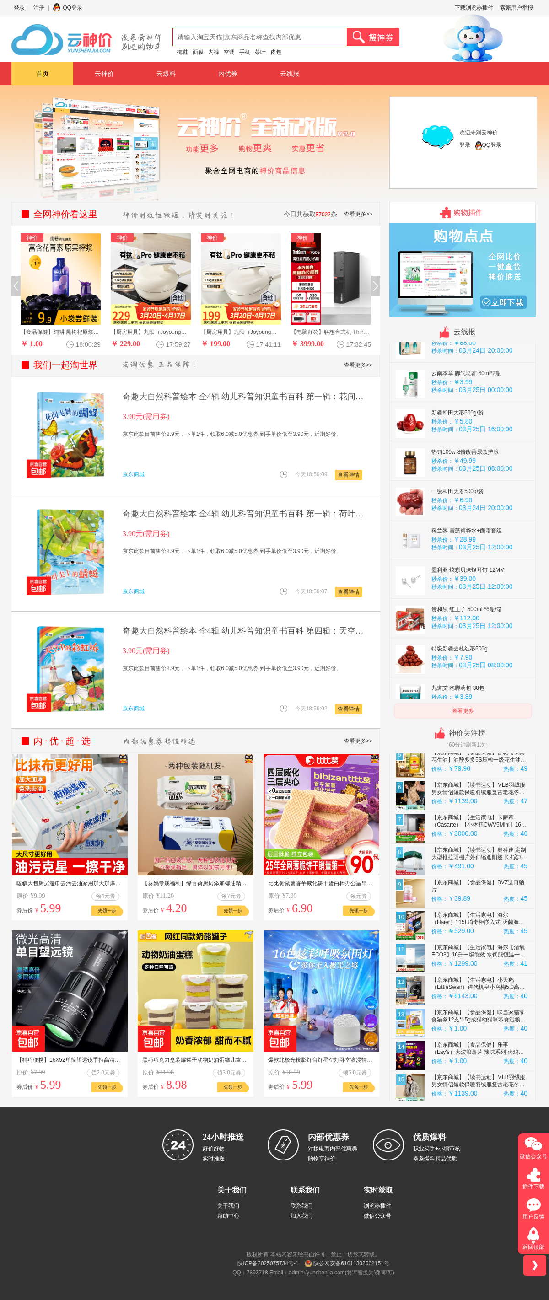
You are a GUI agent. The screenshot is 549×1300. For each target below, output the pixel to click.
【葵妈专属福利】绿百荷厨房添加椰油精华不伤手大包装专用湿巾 (221, 883)
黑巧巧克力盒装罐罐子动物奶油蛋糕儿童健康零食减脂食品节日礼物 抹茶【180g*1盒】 (247, 1060)
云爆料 (166, 73)
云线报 (289, 73)
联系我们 (301, 1206)
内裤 (213, 52)
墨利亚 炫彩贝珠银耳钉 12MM (468, 610)
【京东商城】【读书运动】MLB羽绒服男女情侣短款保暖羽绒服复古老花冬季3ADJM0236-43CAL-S (478, 832)
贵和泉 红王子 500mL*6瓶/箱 (466, 650)
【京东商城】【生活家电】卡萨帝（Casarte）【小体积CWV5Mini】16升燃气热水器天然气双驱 (479, 865)
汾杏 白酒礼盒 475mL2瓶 (462, 374)
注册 (38, 8)
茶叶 (260, 52)
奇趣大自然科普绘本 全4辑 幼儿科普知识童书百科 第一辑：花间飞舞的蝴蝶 (260, 396)
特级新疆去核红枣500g (459, 689)
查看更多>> (358, 214)
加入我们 (301, 1216)
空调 (229, 52)
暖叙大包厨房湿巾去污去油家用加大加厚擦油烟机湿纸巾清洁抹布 (96, 883)
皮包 (275, 52)
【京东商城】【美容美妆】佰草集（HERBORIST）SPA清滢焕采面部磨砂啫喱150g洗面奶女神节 (477, 768)
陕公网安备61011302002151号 (351, 1263)
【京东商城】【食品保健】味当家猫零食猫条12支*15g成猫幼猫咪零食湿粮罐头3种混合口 (478, 1060)
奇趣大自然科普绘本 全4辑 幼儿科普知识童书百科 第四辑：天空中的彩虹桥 (260, 630)
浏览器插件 (377, 1206)
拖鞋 (182, 52)
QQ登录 (72, 8)
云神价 (104, 73)
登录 (19, 8)
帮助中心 (228, 1216)
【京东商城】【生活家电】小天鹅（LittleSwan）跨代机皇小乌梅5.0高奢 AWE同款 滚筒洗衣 (478, 1027)
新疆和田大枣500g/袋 (457, 453)
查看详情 (349, 475)
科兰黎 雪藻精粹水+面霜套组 (466, 571)
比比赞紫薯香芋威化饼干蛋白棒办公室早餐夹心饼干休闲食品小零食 (350, 883)
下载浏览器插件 (474, 8)
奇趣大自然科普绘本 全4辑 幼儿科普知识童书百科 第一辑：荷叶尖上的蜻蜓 (260, 513)
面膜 (198, 52)
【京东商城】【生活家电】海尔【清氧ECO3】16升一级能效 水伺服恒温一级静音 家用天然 (478, 995)
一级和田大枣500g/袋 (457, 532)
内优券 (227, 73)
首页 (42, 73)
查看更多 (463, 711)
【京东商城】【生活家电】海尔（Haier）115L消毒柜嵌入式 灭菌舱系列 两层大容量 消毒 (477, 962)
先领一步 (107, 910)
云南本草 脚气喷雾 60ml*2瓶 (466, 414)
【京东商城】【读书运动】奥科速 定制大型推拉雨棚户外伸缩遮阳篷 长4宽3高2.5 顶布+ (479, 897)
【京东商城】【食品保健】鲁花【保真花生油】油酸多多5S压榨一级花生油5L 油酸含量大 (479, 800)
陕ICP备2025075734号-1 (267, 1263)
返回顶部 (533, 1247)
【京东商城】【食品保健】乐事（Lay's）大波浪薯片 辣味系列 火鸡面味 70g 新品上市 (477, 1092)
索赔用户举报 (516, 8)
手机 (244, 52)
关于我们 (228, 1206)
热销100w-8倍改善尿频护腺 (465, 492)
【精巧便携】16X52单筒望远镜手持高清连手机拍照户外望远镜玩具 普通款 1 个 (113, 1060)
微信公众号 (377, 1216)
